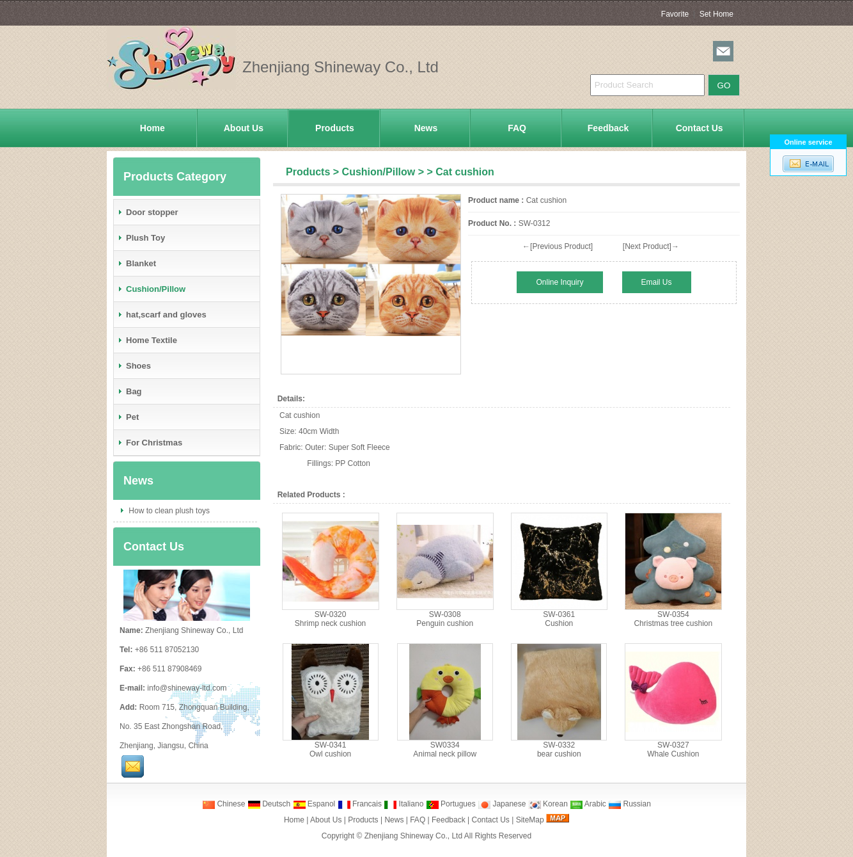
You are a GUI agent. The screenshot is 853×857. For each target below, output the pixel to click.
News (426, 128)
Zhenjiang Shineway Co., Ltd (413, 835)
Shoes (134, 366)
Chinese (223, 803)
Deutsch (268, 803)
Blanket (136, 263)
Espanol (314, 803)
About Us (243, 128)
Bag (129, 391)
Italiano (403, 803)
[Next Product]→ (651, 246)
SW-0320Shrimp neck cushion (330, 619)
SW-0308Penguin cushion (444, 619)
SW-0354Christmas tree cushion (673, 619)
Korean (548, 803)
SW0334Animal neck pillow (444, 749)
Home (152, 128)
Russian (629, 803)
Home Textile (147, 340)
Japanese (502, 803)
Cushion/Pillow (379, 171)
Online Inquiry (559, 282)
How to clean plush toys (168, 510)
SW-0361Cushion (559, 619)
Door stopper (147, 212)
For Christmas (149, 442)
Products (334, 128)
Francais (360, 803)
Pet (128, 417)
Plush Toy (141, 238)
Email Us (656, 282)
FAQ (517, 128)
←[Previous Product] (557, 246)
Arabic (588, 803)
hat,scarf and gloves (162, 314)
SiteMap (530, 819)
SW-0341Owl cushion (330, 749)
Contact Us (699, 128)
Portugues (451, 803)
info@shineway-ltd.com (186, 688)
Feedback (608, 128)
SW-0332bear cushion (559, 749)
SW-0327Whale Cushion (673, 749)
